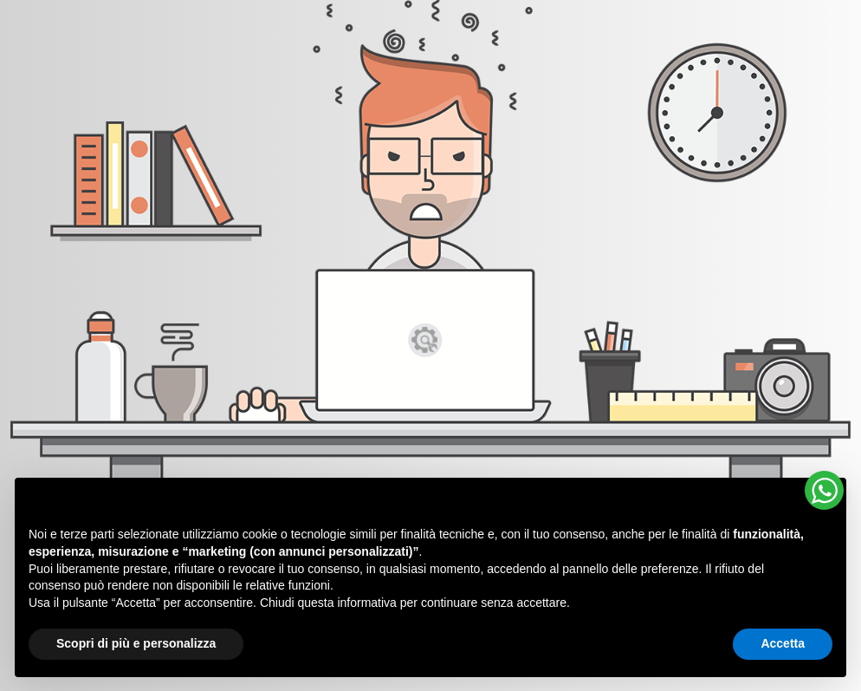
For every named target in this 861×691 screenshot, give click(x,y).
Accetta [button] (783, 643)
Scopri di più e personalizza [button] (136, 643)
